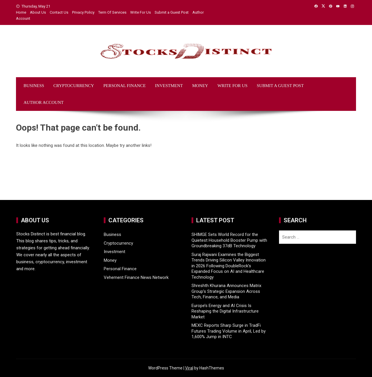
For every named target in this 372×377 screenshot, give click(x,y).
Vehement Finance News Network (136, 277)
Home (21, 12)
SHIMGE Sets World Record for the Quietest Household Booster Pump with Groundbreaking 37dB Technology (229, 240)
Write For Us (140, 12)
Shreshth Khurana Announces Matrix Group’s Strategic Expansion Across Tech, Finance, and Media (226, 291)
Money (200, 85)
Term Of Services (112, 12)
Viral (189, 368)
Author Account (44, 102)
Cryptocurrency (73, 85)
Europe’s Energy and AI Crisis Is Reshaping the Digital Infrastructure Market (225, 311)
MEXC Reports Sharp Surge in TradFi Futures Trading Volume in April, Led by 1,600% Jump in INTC (229, 331)
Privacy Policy (83, 12)
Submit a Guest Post (172, 12)
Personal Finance (124, 85)
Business (34, 85)
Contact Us (59, 12)
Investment (169, 85)
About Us (38, 12)
